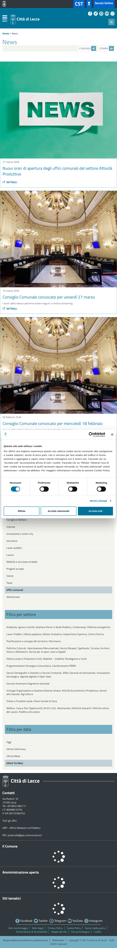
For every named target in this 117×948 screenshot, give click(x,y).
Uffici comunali (14, 590)
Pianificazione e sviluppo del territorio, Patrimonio (33, 641)
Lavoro (10, 555)
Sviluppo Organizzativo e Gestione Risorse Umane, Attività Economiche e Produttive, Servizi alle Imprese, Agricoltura (56, 692)
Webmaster (58, 940)
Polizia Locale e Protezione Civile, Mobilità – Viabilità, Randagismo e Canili (46, 659)
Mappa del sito (59, 932)
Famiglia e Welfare (16, 520)
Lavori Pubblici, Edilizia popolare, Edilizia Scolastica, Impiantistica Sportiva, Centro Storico (55, 634)
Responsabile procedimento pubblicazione (25, 940)
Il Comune (9, 846)
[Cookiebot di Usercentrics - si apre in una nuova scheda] (91, 434)
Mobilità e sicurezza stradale (21, 562)
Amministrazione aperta (20, 872)
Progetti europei (15, 569)
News (15, 33)
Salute (9, 576)
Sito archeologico (80, 932)
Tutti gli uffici (9, 821)
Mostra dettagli (98, 500)
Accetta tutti (95, 511)
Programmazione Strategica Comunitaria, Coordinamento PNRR (41, 666)
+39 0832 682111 (16, 806)
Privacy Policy (55, 928)
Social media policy (95, 928)
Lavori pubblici (14, 548)
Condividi (87, 48)
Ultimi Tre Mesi (14, 763)
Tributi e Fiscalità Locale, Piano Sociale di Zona (31, 701)
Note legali (38, 928)
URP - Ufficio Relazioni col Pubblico (21, 828)
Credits (97, 932)
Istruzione (11, 541)
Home (5, 33)
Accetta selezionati (58, 511)
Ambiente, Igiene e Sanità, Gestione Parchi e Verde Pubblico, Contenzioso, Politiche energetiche (58, 627)
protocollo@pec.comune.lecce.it (25, 835)
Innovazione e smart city (19, 534)
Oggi (8, 742)
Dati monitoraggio (18, 928)
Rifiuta (21, 511)
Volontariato (13, 597)
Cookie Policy (74, 928)
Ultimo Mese (13, 756)
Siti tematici (11, 898)
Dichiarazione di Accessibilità (31, 932)
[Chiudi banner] (112, 434)
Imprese (10, 527)
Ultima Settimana (16, 749)
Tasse (9, 583)
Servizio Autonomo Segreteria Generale (28, 683)
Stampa (106, 48)
